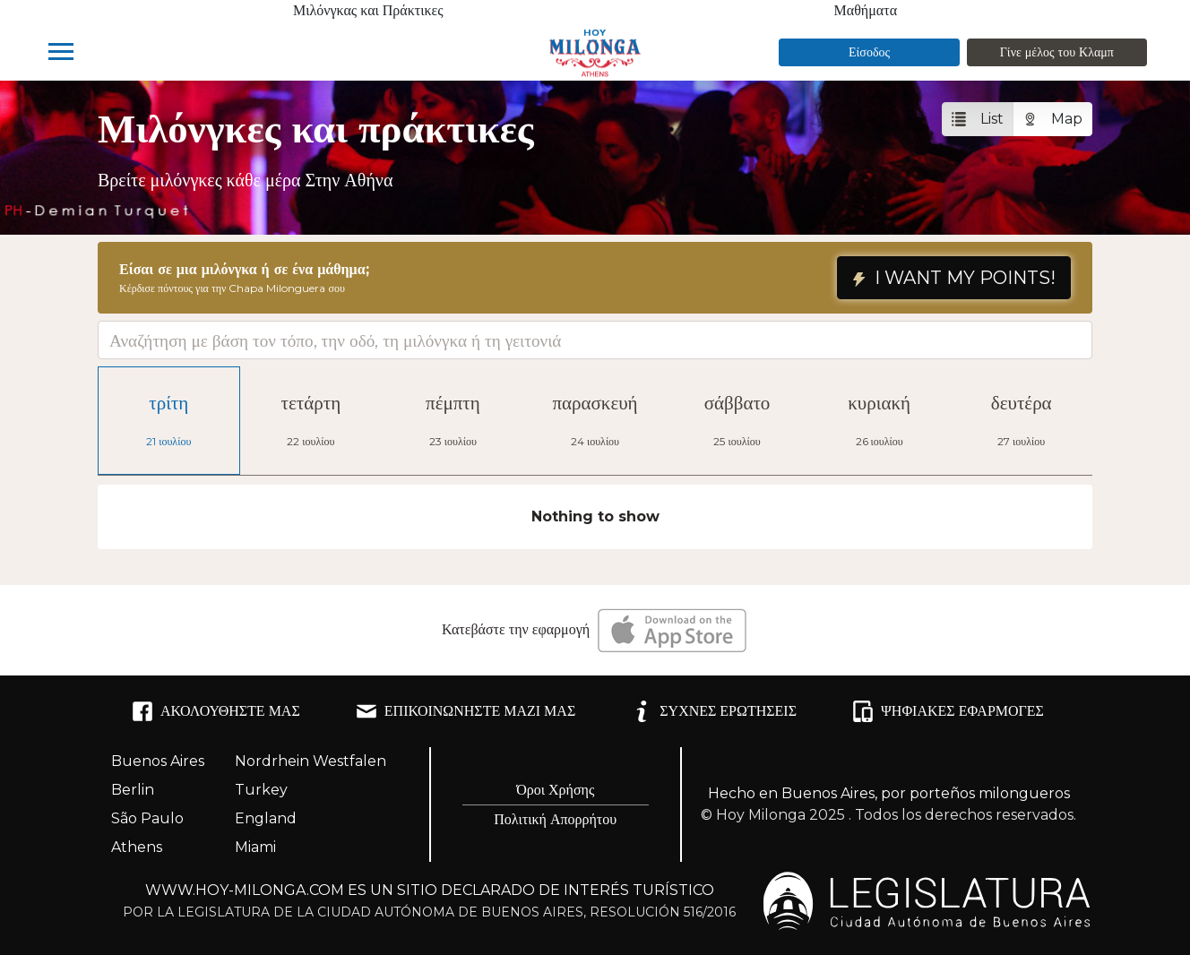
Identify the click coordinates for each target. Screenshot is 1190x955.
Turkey (261, 789)
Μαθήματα (865, 10)
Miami (255, 847)
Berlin (132, 789)
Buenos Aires (157, 761)
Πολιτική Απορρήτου (555, 819)
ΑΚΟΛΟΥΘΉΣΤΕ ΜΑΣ (216, 711)
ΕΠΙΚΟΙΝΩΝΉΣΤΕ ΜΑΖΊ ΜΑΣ (465, 711)
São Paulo (147, 818)
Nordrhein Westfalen (310, 761)
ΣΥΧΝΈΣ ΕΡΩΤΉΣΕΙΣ (714, 711)
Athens (136, 847)
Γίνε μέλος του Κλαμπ (1057, 52)
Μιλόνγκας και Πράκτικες (368, 10)
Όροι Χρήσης (555, 789)
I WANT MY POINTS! (954, 277)
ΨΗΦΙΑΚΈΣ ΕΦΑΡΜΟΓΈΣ (948, 711)
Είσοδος (869, 52)
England (266, 818)
